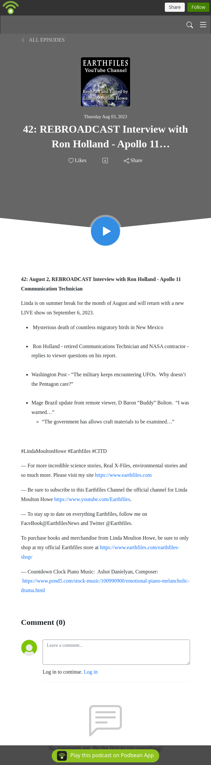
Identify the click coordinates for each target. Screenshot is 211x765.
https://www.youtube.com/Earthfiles (92, 499)
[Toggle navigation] (203, 24)
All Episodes (43, 40)
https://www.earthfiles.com (123, 475)
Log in (91, 672)
